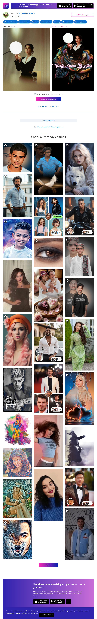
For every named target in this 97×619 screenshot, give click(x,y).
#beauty (57, 22)
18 (18, 16)
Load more (48, 565)
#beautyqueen (67, 22)
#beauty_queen (80, 22)
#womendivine (24, 22)
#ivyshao (35, 22)
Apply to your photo (48, 99)
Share (82, 15)
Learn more (35, 613)
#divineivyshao (46, 22)
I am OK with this (47, 615)
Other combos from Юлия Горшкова (48, 127)
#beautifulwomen (10, 22)
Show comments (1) (48, 121)
